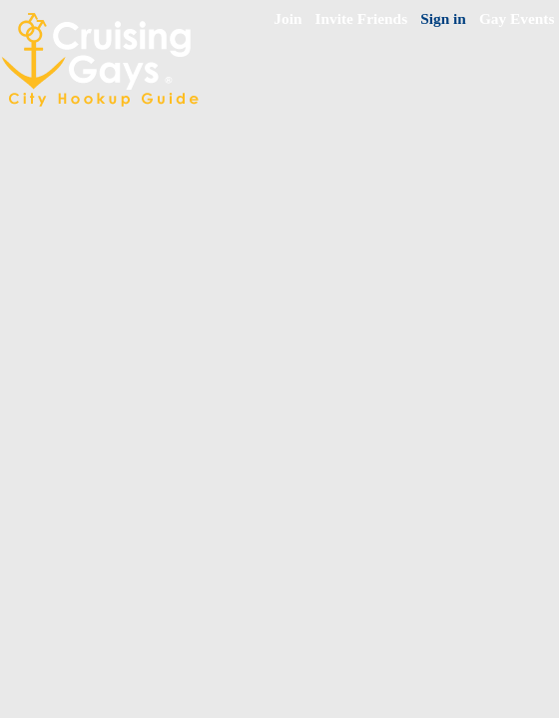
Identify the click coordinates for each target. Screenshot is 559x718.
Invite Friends (361, 18)
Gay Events (517, 18)
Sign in (443, 18)
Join (287, 18)
